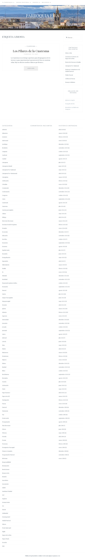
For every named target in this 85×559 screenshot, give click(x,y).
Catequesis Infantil (7, 166)
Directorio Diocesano (7, 221)
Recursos (45, 2)
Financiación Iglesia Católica (9, 283)
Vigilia (3, 531)
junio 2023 (61, 254)
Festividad (4, 279)
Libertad (4, 338)
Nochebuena (5, 374)
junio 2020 (61, 385)
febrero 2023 (62, 268)
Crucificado (5, 202)
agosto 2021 (62, 334)
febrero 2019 (62, 444)
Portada (4, 436)
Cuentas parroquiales (7, 210)
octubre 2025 (62, 151)
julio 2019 (61, 425)
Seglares (4, 498)
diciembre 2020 (63, 363)
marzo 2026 (62, 133)
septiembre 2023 (63, 243)
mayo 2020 (62, 389)
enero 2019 (62, 447)
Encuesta (4, 246)
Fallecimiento (5, 265)
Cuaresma (31, 46)
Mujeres (4, 360)
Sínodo (4, 509)
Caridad (4, 159)
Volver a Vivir (68, 53)
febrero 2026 (62, 137)
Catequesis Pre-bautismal (9, 170)
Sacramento (5, 484)
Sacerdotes (5, 480)
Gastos (4, 294)
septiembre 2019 (63, 418)
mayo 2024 (62, 213)
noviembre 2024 (63, 191)
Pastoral (4, 407)
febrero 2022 (62, 312)
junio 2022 (61, 297)
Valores (4, 524)
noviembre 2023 (63, 235)
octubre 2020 (62, 371)
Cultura (4, 213)
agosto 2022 (62, 290)
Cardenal (4, 155)
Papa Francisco (6, 392)
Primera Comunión (7, 451)
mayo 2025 (61, 170)
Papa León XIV (6, 396)
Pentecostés (5, 418)
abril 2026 (61, 129)
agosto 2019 (62, 422)
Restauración (5, 466)
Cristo (3, 199)
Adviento (4, 129)
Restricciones (5, 469)
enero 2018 (62, 458)
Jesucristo (4, 323)
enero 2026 (62, 140)
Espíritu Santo (6, 250)
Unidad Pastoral (22, 2)
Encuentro (5, 243)
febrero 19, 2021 (31, 54)
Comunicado (5, 188)
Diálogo (4, 217)
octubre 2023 (62, 239)
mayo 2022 (62, 301)
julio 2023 (61, 250)
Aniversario (5, 140)
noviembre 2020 (63, 367)
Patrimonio (5, 411)
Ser (3, 506)
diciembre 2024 (63, 188)
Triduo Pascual (69, 75)
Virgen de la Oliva (6, 535)
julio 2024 (61, 206)
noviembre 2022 (63, 279)
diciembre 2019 (63, 407)
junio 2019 (61, 429)
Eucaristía (4, 254)
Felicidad (4, 276)
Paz (3, 414)
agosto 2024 (62, 202)
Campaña (4, 151)
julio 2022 (61, 294)
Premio (4, 440)
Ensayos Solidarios (70, 82)
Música (4, 363)
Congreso (4, 195)
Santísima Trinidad (7, 491)
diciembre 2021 (63, 319)
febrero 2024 (62, 224)
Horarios (4, 305)
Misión (4, 349)
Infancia (4, 312)
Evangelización (6, 257)
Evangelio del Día (69, 104)
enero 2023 (62, 272)
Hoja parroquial (6, 301)
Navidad (4, 367)
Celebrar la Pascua (70, 78)
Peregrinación (6, 422)
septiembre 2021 (63, 330)
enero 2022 (62, 316)
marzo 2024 (62, 221)
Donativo (4, 228)
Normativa (5, 378)
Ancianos (4, 137)
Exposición (5, 261)
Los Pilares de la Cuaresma (31, 51)
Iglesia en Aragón (70, 100)
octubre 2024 (62, 195)
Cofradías (4, 184)
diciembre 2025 (63, 144)
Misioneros (5, 352)
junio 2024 (61, 210)
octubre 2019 (62, 414)
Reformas (4, 458)
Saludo (4, 487)
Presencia (4, 444)
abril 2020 (61, 392)
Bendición (4, 148)
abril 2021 (61, 349)
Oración (4, 382)
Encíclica (4, 239)
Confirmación (5, 191)
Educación (5, 235)
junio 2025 (61, 166)
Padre (3, 389)
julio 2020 (61, 382)
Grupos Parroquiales (7, 297)
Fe (2, 272)
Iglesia (4, 308)
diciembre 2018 (63, 451)
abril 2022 (61, 305)
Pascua (4, 403)
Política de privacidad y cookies (33, 556)
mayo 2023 (61, 257)
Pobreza (4, 433)
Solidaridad (5, 513)
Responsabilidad (6, 462)
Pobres (4, 429)
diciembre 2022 (63, 276)
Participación (5, 400)
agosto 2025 (62, 159)
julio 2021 (61, 338)
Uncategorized (6, 517)
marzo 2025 (62, 177)
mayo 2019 (61, 433)
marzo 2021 (62, 352)
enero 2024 (62, 228)
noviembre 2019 (63, 411)
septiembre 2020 (63, 374)
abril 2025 (61, 173)
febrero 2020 (62, 400)
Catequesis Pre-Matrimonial (9, 173)
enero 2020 (62, 403)
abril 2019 (61, 436)
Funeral (4, 290)
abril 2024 (61, 217)
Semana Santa (6, 502)
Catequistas (5, 177)
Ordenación (5, 385)
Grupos (35, 2)
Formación (5, 286)
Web (3, 546)
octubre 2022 (62, 283)
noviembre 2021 (63, 323)
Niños (3, 371)
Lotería (4, 341)
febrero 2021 (62, 356)
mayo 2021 (61, 345)
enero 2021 (62, 360)
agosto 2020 (62, 378)
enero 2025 (62, 184)
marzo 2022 (62, 308)
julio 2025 (61, 162)
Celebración (5, 181)
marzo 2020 (62, 396)
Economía (5, 232)
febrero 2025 (62, 181)
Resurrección (5, 473)
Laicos (3, 334)
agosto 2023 (62, 246)
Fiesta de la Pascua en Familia (73, 62)
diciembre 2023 (63, 232)
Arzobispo (4, 144)
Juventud (4, 330)
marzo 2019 (62, 440)
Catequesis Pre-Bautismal (72, 66)
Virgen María (5, 539)
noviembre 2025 (63, 148)
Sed (3, 495)
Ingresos (4, 316)
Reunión (4, 476)
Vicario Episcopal (6, 528)
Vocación (4, 542)
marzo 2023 (62, 265)
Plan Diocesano (6, 425)
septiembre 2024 (63, 199)
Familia (4, 268)
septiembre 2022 (63, 286)
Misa (3, 345)
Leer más (32, 69)
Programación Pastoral (8, 455)
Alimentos (5, 133)
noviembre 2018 (63, 455)
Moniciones (5, 356)
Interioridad (5, 319)
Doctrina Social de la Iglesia (9, 224)
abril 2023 (61, 261)
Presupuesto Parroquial (8, 447)
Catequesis (5, 162)
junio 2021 (61, 341)
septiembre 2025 (63, 155)
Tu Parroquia (7, 2)
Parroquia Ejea (42, 15)
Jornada (4, 327)
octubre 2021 (62, 327)
